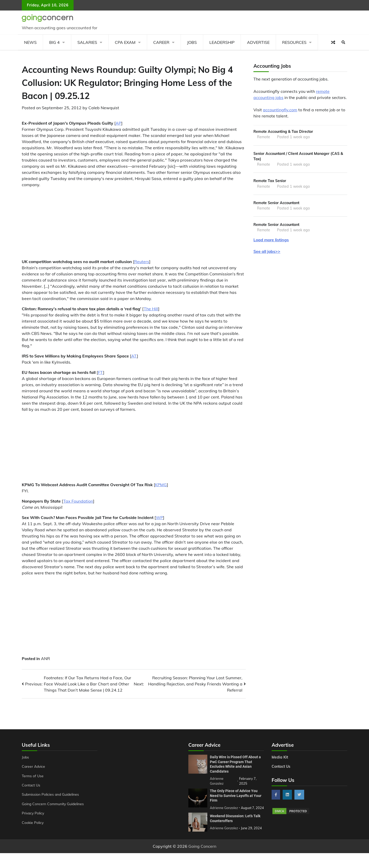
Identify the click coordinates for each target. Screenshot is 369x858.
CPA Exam (125, 42)
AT (134, 355)
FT (100, 372)
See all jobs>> (266, 252)
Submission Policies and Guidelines (51, 794)
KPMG (161, 484)
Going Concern (202, 851)
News (30, 42)
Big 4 (54, 42)
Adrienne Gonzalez (224, 833)
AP (118, 123)
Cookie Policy (33, 822)
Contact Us (31, 785)
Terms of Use (33, 776)
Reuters (141, 261)
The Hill (151, 308)
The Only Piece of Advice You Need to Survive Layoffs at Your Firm (235, 795)
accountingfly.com (280, 109)
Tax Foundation (78, 501)
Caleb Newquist (103, 107)
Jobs (192, 42)
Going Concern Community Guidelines (53, 804)
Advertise (258, 42)
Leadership (221, 42)
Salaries (87, 42)
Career (161, 42)
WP (159, 517)
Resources (294, 42)
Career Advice (34, 766)
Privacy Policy (33, 813)
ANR (45, 658)
